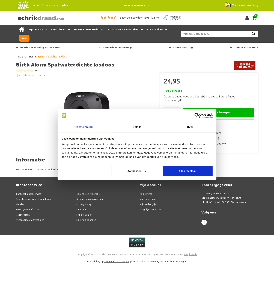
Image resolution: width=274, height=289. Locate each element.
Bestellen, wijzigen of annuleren (33, 224)
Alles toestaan (188, 170)
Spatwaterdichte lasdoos (52, 56)
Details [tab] (137, 127)
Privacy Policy (83, 229)
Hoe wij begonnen (86, 245)
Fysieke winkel (84, 239)
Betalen (20, 229)
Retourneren (23, 239)
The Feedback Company (117, 286)
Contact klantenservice (28, 219)
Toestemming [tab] (84, 127)
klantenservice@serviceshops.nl (221, 222)
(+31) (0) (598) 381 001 (216, 218)
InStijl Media (190, 279)
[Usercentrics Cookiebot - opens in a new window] (197, 115)
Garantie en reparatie (88, 219)
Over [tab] (190, 127)
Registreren (146, 219)
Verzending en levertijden (30, 245)
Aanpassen (136, 170)
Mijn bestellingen (149, 224)
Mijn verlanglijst (148, 229)
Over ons (81, 234)
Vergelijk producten (150, 234)
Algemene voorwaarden (89, 224)
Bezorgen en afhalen (27, 234)
